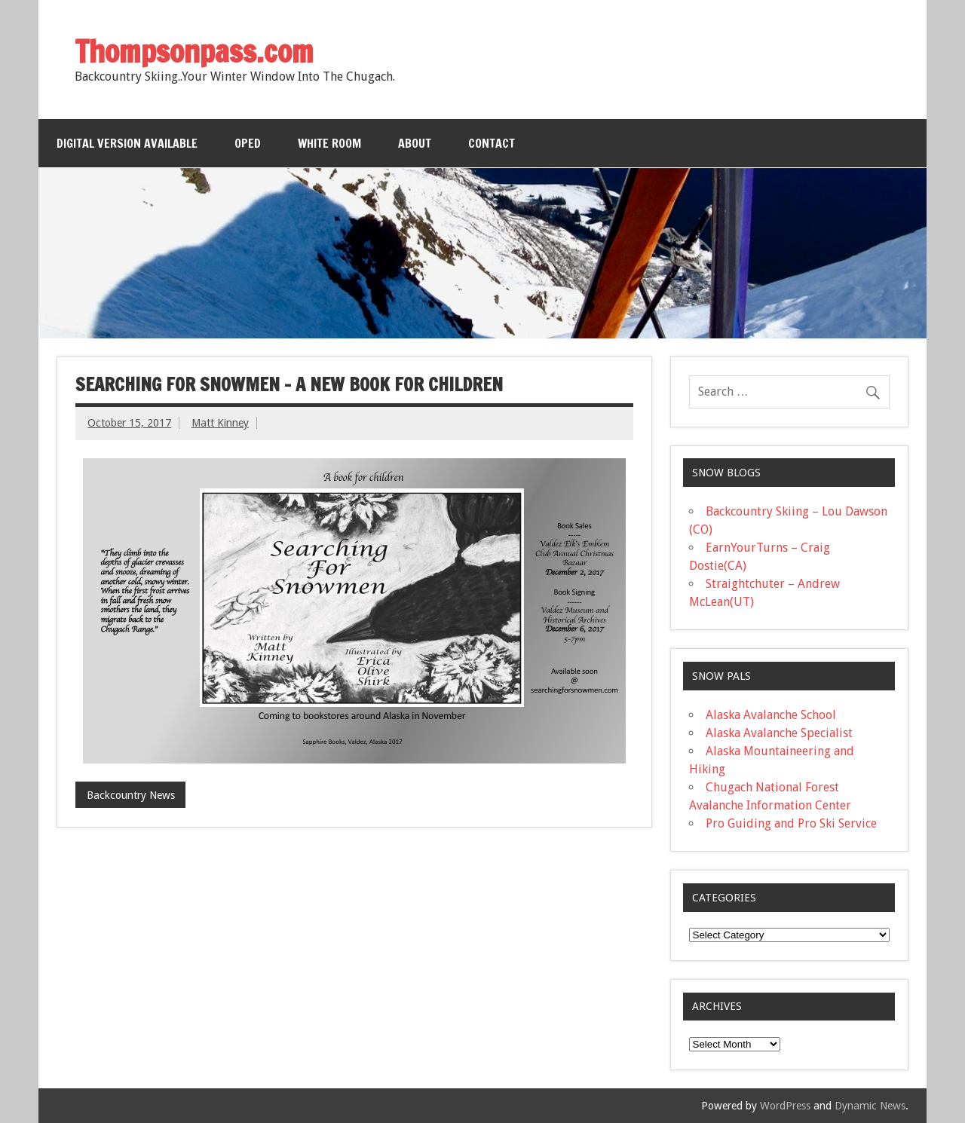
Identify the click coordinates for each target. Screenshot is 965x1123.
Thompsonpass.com (194, 50)
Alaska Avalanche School (771, 715)
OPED (247, 143)
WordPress (785, 1106)
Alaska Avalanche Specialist (779, 733)
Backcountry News (131, 795)
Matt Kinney (220, 423)
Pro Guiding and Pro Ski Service (791, 823)
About (414, 143)
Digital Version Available (127, 143)
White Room (329, 143)
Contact (491, 143)
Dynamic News (870, 1106)
